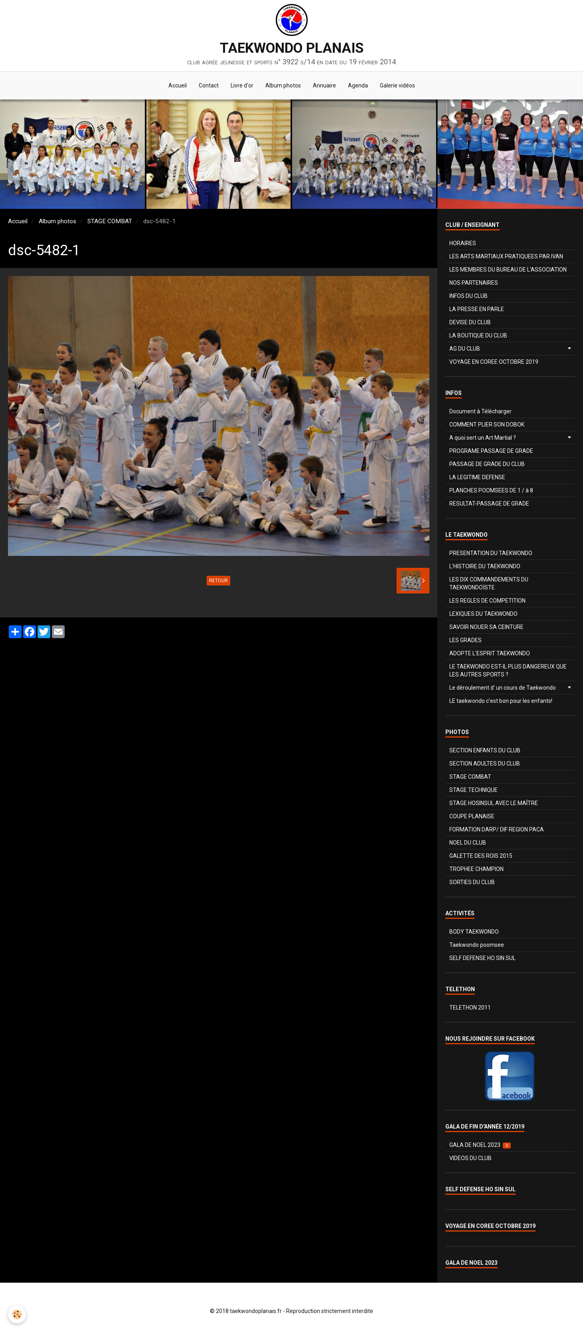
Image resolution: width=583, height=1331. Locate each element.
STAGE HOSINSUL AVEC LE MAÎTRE (493, 803)
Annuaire (324, 85)
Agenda (358, 85)
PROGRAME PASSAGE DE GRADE (491, 451)
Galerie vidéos (397, 85)
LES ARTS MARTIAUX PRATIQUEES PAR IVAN (506, 256)
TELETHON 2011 (470, 1007)
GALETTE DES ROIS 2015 (480, 856)
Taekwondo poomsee (476, 945)
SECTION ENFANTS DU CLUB (484, 750)
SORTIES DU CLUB (472, 882)
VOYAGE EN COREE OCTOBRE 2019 (493, 362)
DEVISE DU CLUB (470, 322)
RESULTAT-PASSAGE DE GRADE (489, 503)
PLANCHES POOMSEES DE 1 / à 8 (491, 490)
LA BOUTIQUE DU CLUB (478, 335)
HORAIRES (462, 243)
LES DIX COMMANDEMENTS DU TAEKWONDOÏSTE (488, 583)
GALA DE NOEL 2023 (480, 1145)
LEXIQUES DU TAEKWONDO (483, 614)
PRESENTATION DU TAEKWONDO (490, 553)
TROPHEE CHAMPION (476, 869)
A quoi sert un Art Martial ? (482, 437)
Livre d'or (242, 85)
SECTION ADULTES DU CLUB (484, 763)
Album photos (283, 85)
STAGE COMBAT (109, 221)
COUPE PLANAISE (471, 816)
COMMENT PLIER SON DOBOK (486, 424)
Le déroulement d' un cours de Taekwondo (502, 687)
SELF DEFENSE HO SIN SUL (482, 958)
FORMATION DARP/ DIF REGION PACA (496, 829)
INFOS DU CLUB (468, 296)
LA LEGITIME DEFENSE (477, 477)
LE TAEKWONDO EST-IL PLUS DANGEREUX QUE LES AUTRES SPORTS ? (508, 670)
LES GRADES (465, 640)
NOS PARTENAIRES (473, 283)
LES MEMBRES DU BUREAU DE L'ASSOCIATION (508, 269)
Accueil (177, 85)
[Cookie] (17, 1314)
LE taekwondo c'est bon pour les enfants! (500, 701)
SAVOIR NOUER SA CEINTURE (486, 627)
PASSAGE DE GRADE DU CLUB (487, 464)
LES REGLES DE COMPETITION (487, 600)
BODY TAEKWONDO (474, 931)
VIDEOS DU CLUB (470, 1158)
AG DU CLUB (464, 348)
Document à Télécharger (480, 411)
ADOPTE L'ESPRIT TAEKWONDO (489, 653)
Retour (218, 580)
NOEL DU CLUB (467, 842)
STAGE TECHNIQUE (473, 790)
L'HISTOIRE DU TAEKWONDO (484, 566)
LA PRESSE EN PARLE (476, 309)
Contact (209, 85)
